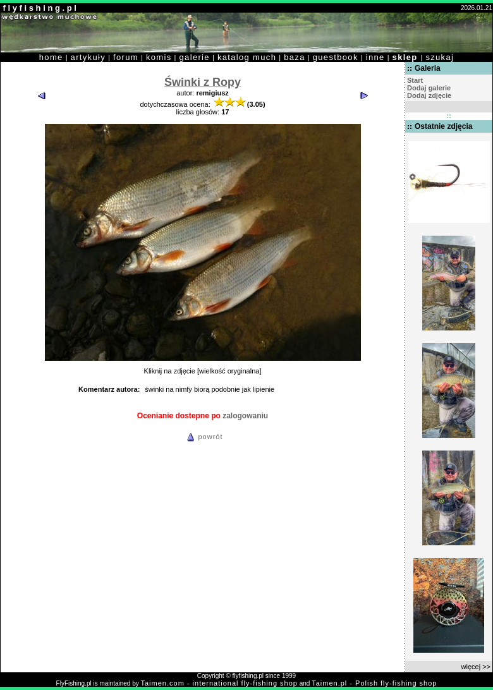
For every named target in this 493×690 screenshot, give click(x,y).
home (51, 57)
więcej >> (475, 666)
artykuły (88, 57)
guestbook (335, 57)
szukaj (439, 57)
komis (159, 57)
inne (375, 57)
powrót (203, 436)
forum (125, 57)
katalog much (246, 57)
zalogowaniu (245, 415)
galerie (195, 57)
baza (294, 57)
